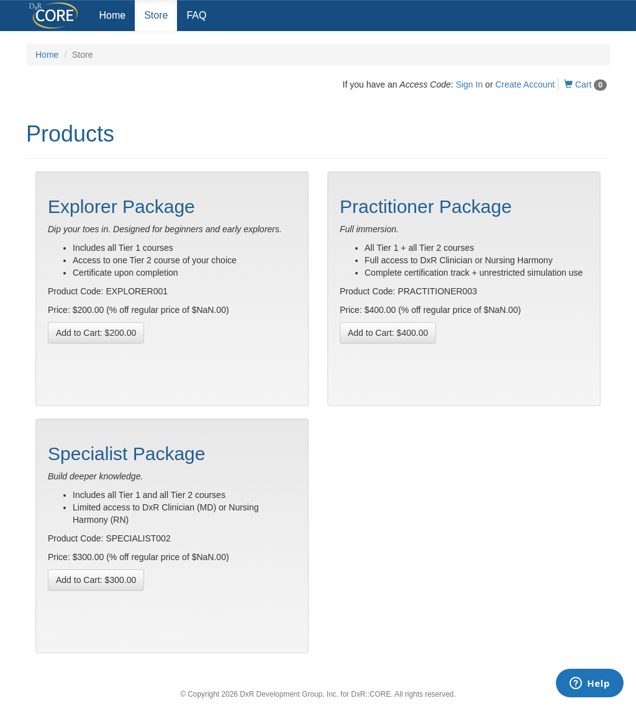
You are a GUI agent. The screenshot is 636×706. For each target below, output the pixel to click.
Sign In (469, 84)
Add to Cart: (96, 333)
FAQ (196, 15)
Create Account (525, 84)
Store (156, 15)
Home (112, 15)
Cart (585, 84)
